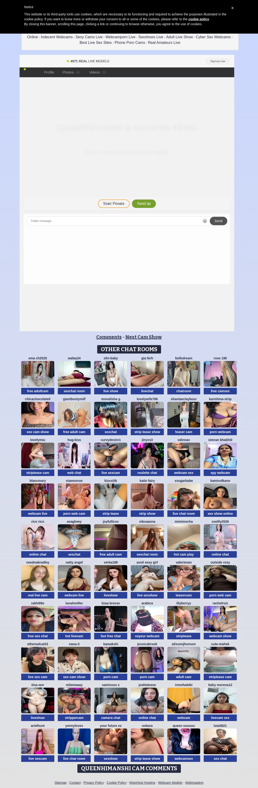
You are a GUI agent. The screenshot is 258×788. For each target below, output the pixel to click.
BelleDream (183, 358)
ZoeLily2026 (220, 521)
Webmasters (194, 782)
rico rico (37, 521)
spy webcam (220, 473)
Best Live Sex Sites (95, 43)
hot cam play (184, 554)
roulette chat (147, 473)
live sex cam (38, 677)
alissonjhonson (184, 644)
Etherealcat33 (37, 644)
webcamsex (184, 758)
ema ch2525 (37, 358)
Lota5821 (220, 726)
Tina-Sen (37, 685)
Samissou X (111, 685)
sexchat (111, 432)
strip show (147, 513)
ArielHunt (38, 726)
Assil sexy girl (147, 562)
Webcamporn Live (120, 37)
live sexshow (147, 595)
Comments (109, 337)
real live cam (38, 595)
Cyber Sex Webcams (213, 37)
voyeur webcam (147, 636)
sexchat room (74, 391)
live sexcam (111, 473)
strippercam (74, 718)
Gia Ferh (147, 358)
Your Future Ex (110, 726)
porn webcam (220, 432)
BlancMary (38, 481)
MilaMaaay (74, 685)
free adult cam (74, 432)
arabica (147, 603)
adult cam (183, 677)
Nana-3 (74, 644)
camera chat (110, 718)
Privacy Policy (93, 782)
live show (110, 391)
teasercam (184, 595)
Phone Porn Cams (130, 43)
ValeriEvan (184, 562)
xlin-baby (110, 358)
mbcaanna (147, 521)
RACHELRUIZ (220, 603)
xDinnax (184, 440)
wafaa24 (74, 358)
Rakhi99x (37, 603)
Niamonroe (74, 481)
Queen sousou (184, 726)
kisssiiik (110, 481)
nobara (147, 726)
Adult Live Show (179, 37)
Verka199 (111, 562)
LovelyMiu (37, 440)
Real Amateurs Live (164, 43)
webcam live (38, 513)
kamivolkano (220, 481)
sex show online (220, 513)
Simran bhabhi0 (220, 440)
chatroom (183, 391)
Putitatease (147, 685)
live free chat (111, 636)
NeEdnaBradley (37, 562)
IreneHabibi (184, 685)
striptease (183, 636)
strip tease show (147, 432)
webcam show (220, 636)
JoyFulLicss (111, 521)
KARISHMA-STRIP (220, 399)
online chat (37, 554)
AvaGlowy (74, 521)
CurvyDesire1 (111, 440)
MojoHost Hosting (142, 782)
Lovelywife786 (147, 399)
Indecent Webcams (57, 37)
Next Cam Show (143, 337)
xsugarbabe (184, 481)
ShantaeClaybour (184, 399)
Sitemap (60, 782)
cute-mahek (220, 644)
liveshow (111, 595)
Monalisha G (110, 399)
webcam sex (183, 473)
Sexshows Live (150, 37)
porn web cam (74, 513)
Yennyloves (74, 726)
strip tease (111, 513)
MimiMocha (184, 521)
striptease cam (37, 473)
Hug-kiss (74, 440)
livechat (147, 391)
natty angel (74, 562)
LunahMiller (74, 603)
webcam (183, 718)
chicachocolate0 (37, 399)
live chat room (184, 513)
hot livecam (74, 636)
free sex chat (38, 636)
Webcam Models (170, 782)
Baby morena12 (220, 685)
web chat (74, 473)
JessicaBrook (147, 644)
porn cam (110, 677)
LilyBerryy (183, 603)
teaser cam (183, 432)
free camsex (220, 391)
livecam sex (220, 718)
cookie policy (198, 19)
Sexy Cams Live (89, 37)
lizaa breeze (111, 603)
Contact (75, 782)
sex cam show (38, 432)
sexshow (111, 758)
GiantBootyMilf (74, 399)
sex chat (220, 758)
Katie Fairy (147, 481)
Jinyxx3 (147, 440)
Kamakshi (110, 644)
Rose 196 (220, 358)
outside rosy (220, 562)
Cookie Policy (117, 782)
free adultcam (37, 391)
